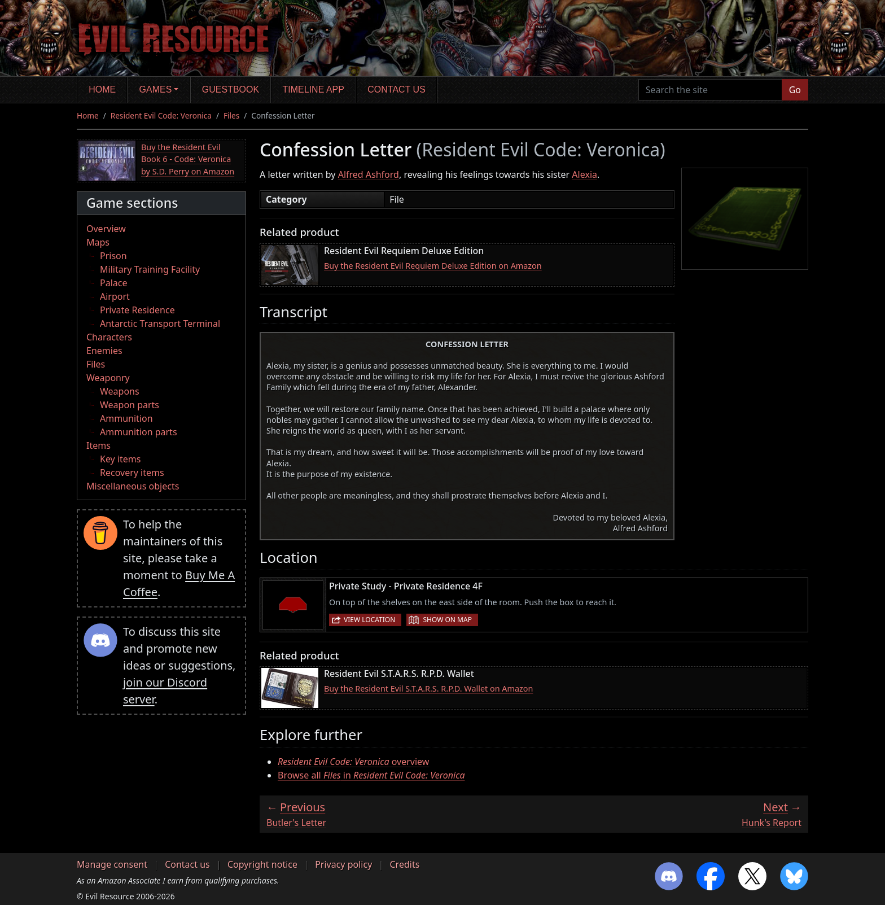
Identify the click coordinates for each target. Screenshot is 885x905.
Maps (97, 242)
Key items (120, 459)
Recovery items (132, 472)
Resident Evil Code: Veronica (161, 115)
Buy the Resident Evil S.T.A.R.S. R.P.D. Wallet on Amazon (428, 688)
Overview (106, 228)
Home (102, 89)
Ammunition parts (138, 432)
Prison (113, 256)
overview (353, 761)
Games (155, 89)
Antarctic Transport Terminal (160, 323)
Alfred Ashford (368, 174)
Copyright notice (262, 864)
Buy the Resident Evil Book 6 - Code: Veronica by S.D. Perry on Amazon (187, 159)
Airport (115, 296)
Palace (113, 283)
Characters (109, 337)
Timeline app (313, 89)
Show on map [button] (447, 619)
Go (795, 90)
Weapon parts (129, 405)
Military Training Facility (150, 269)
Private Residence (137, 310)
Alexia (584, 174)
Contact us (396, 89)
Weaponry (108, 377)
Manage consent (112, 864)
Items (98, 445)
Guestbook (230, 89)
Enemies (104, 350)
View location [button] (369, 619)
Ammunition (126, 418)
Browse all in (371, 775)
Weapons (119, 391)
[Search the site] (710, 89)
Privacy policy (343, 864)
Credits (404, 864)
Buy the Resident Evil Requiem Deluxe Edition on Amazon (433, 265)
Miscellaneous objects (132, 486)
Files (231, 115)
